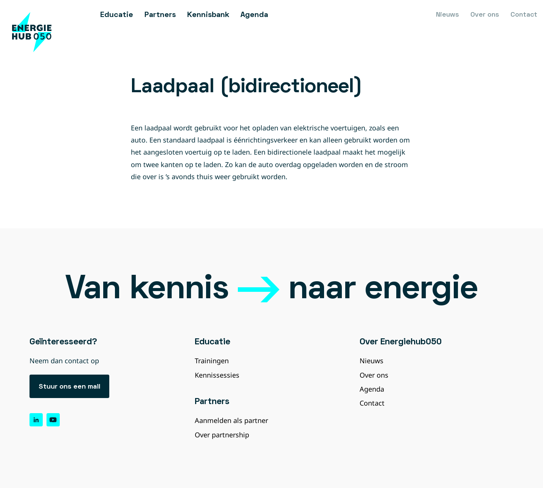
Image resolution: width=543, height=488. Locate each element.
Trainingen (212, 360)
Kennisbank (208, 15)
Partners (160, 15)
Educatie (116, 15)
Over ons (484, 15)
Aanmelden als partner (231, 420)
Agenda (254, 15)
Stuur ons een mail (69, 387)
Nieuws (447, 15)
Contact (523, 15)
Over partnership (222, 434)
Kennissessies (217, 375)
